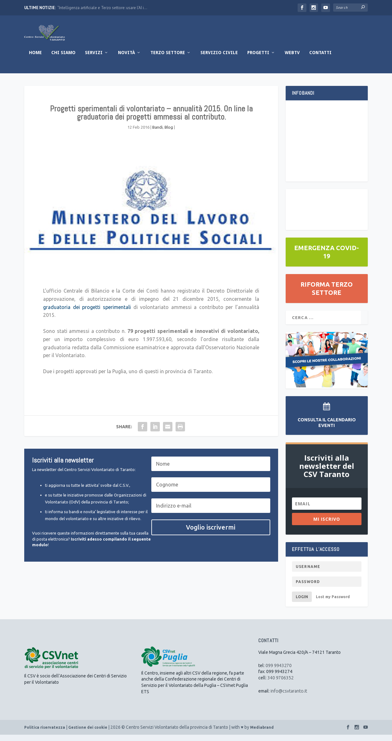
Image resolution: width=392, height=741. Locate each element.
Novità (126, 58)
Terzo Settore (167, 58)
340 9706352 (280, 684)
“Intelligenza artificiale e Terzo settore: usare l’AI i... (102, 7)
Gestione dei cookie (87, 734)
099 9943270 (279, 671)
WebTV (292, 58)
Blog (169, 133)
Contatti (320, 58)
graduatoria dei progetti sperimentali (87, 313)
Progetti (258, 58)
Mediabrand (262, 734)
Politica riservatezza (44, 734)
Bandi (157, 133)
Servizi (94, 58)
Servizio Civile (219, 58)
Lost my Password (333, 603)
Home (35, 58)
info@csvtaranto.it (289, 697)
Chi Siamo (63, 58)
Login (302, 603)
